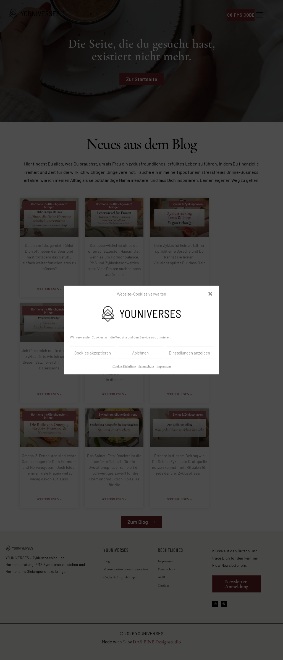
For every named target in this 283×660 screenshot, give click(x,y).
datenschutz (146, 366)
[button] (210, 294)
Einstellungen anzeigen (189, 352)
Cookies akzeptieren (92, 352)
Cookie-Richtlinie (124, 366)
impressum (164, 366)
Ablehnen (140, 352)
